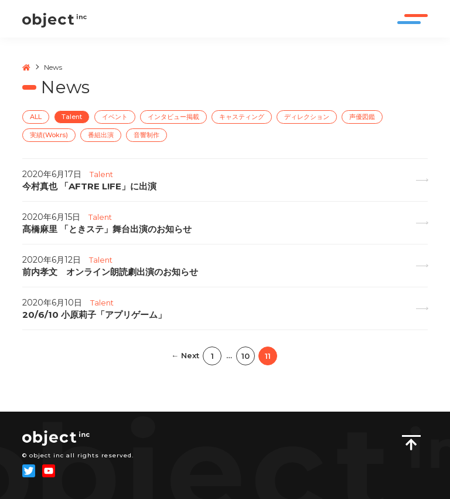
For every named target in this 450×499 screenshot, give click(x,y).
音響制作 (146, 135)
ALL (36, 117)
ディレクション (306, 117)
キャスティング (241, 117)
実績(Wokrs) (49, 135)
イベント (115, 117)
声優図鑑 (362, 117)
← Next (185, 355)
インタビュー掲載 (173, 117)
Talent (72, 117)
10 (245, 356)
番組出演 (101, 135)
